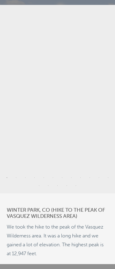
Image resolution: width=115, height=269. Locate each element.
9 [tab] (81, 178)
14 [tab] (48, 186)
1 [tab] (7, 178)
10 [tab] (90, 178)
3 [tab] (25, 178)
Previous (8, 99)
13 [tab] (39, 186)
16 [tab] (67, 186)
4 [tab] (35, 178)
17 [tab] (76, 186)
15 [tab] (58, 186)
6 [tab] (53, 178)
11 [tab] (99, 178)
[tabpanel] (57, 99)
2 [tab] (16, 178)
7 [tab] (62, 178)
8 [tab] (71, 178)
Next (106, 99)
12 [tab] (108, 178)
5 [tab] (44, 178)
